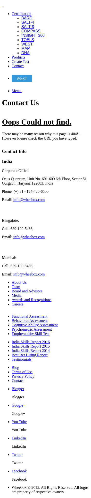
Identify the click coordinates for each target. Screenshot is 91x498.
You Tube (19, 422)
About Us (19, 282)
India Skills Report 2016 (31, 342)
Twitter (17, 455)
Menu (17, 91)
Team (16, 287)
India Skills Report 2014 (31, 351)
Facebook (19, 471)
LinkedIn (19, 438)
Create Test (20, 61)
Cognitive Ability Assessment (35, 325)
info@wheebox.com (29, 200)
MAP (25, 48)
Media (17, 295)
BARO (26, 18)
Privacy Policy (23, 376)
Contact (18, 66)
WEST (27, 44)
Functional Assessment (29, 316)
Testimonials (22, 359)
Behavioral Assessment (30, 321)
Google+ (18, 405)
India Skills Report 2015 (31, 346)
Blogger (18, 389)
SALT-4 (27, 22)
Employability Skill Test (31, 334)
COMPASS (31, 31)
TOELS (27, 40)
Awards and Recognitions (31, 300)
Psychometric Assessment (32, 329)
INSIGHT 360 (33, 35)
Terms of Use (22, 372)
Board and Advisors (27, 291)
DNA (25, 53)
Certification (21, 14)
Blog (15, 367)
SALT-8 (27, 27)
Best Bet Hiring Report (30, 355)
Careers (18, 304)
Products (18, 57)
